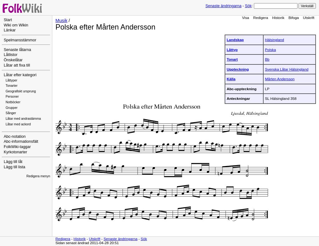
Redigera (260, 18)
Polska (270, 50)
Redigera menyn (38, 176)
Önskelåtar (13, 60)
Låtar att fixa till (17, 65)
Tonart (232, 59)
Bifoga (293, 18)
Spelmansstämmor (20, 40)
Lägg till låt (13, 162)
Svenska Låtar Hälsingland (286, 69)
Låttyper (11, 80)
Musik (61, 20)
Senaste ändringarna (223, 6)
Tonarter (11, 85)
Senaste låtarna (17, 50)
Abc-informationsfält (21, 141)
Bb (267, 59)
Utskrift (308, 18)
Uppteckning (238, 69)
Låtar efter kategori (20, 75)
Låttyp (232, 50)
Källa (231, 79)
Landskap (235, 40)
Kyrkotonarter (15, 152)
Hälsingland (274, 40)
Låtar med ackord (18, 124)
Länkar (10, 30)
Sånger (11, 113)
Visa (245, 18)
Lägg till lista (14, 167)
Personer (12, 96)
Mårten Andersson (280, 79)
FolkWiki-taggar (17, 147)
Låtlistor (10, 55)
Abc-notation (15, 136)
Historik (278, 18)
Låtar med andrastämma (23, 118)
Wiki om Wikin (16, 25)
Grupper (11, 107)
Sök (248, 6)
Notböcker (13, 102)
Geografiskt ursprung (21, 91)
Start (8, 20)
